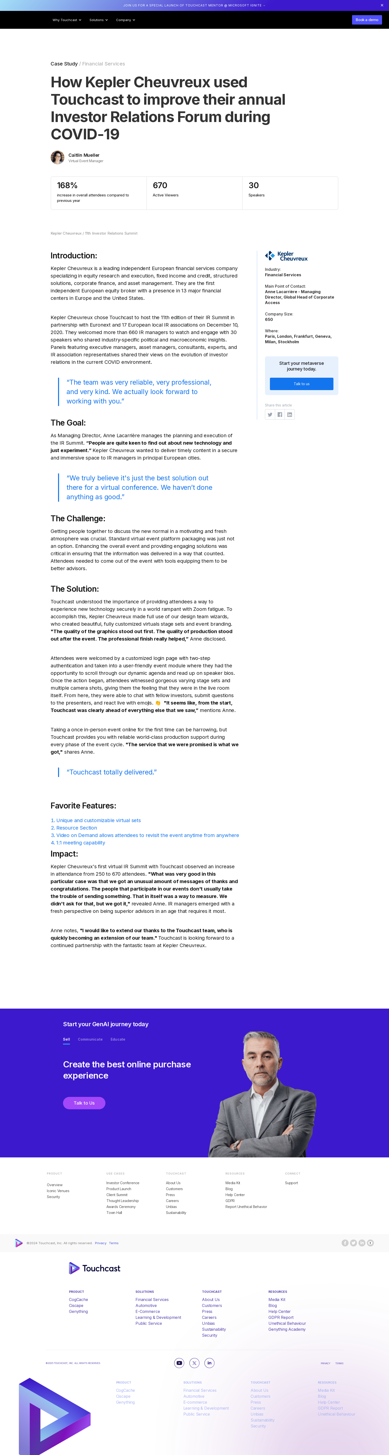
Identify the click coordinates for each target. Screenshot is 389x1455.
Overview (54, 1185)
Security (53, 1197)
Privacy (100, 1243)
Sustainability (176, 1213)
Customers (174, 1189)
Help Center (235, 1195)
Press (170, 1195)
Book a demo (367, 19)
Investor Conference (122, 1183)
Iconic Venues (58, 1191)
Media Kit (233, 1183)
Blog (229, 1189)
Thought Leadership (122, 1201)
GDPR (230, 1201)
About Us (173, 1183)
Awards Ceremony (121, 1207)
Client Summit (116, 1195)
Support (291, 1183)
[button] (67, 20)
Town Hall (114, 1213)
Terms (114, 1243)
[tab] (66, 1040)
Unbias (171, 1207)
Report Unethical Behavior (246, 1207)
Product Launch (118, 1189)
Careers (172, 1201)
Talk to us (302, 384)
